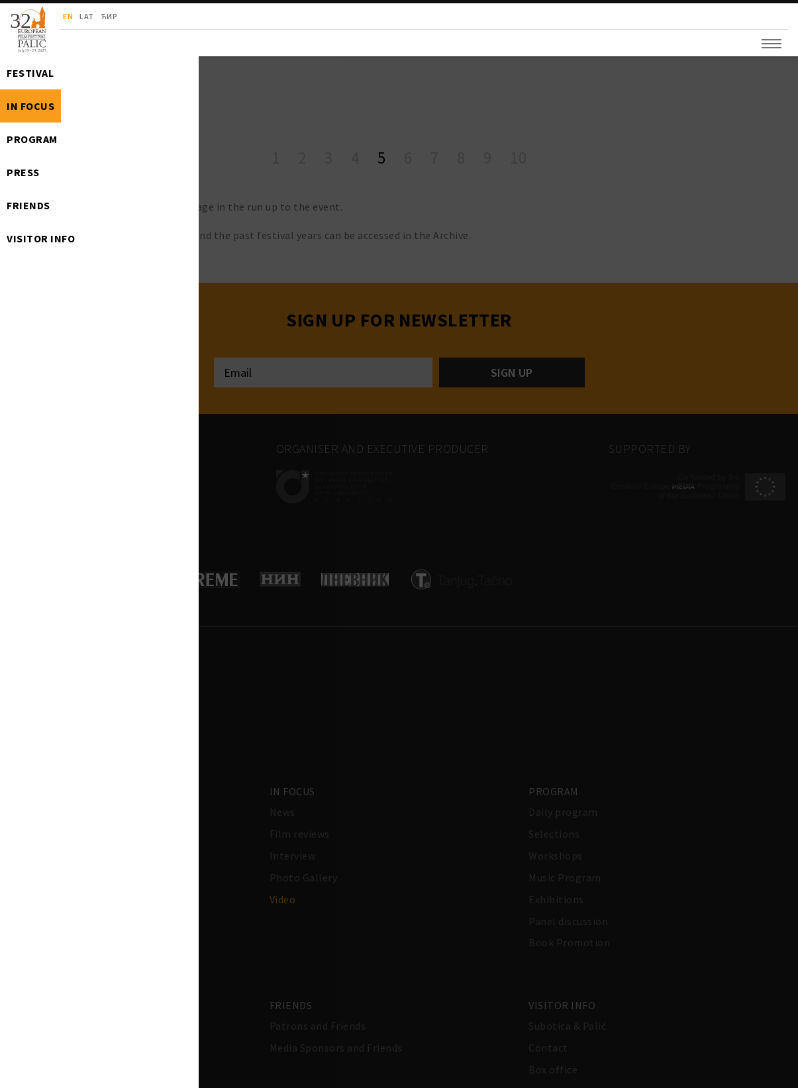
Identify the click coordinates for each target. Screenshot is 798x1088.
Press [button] (23, 172)
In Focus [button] (30, 106)
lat (86, 16)
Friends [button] (28, 205)
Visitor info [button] (41, 238)
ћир (109, 16)
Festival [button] (30, 72)
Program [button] (32, 139)
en (68, 16)
